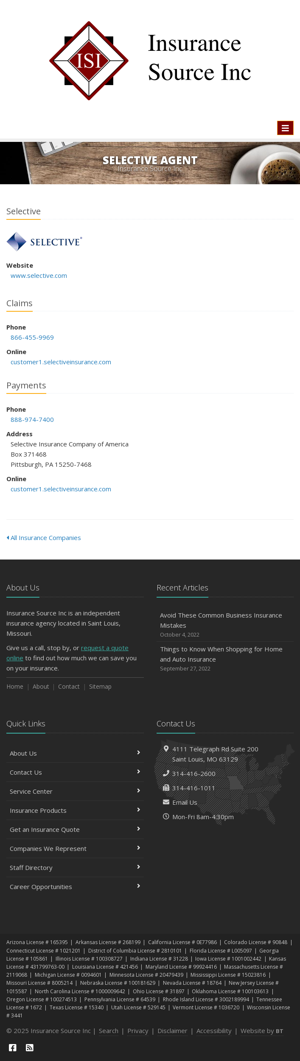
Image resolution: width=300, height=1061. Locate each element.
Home (14, 686)
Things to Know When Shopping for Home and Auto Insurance (225, 659)
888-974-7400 (32, 419)
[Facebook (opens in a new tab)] (12, 1047)
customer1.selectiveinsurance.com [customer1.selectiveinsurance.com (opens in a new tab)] (61, 361)
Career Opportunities (75, 886)
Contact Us (75, 772)
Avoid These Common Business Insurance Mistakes (225, 625)
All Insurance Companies (43, 537)
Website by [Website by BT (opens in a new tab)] (262, 1030)
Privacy (138, 1030)
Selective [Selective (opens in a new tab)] (44, 241)
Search (108, 1030)
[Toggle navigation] (285, 128)
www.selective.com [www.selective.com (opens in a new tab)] (39, 275)
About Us (75, 753)
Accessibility (214, 1030)
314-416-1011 (194, 788)
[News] (29, 1047)
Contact (69, 686)
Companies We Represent (75, 848)
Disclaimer (172, 1030)
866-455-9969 (32, 337)
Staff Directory (75, 867)
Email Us (184, 802)
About (41, 686)
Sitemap (100, 686)
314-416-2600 (194, 773)
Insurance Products (75, 810)
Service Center (75, 791)
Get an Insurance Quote (75, 829)
